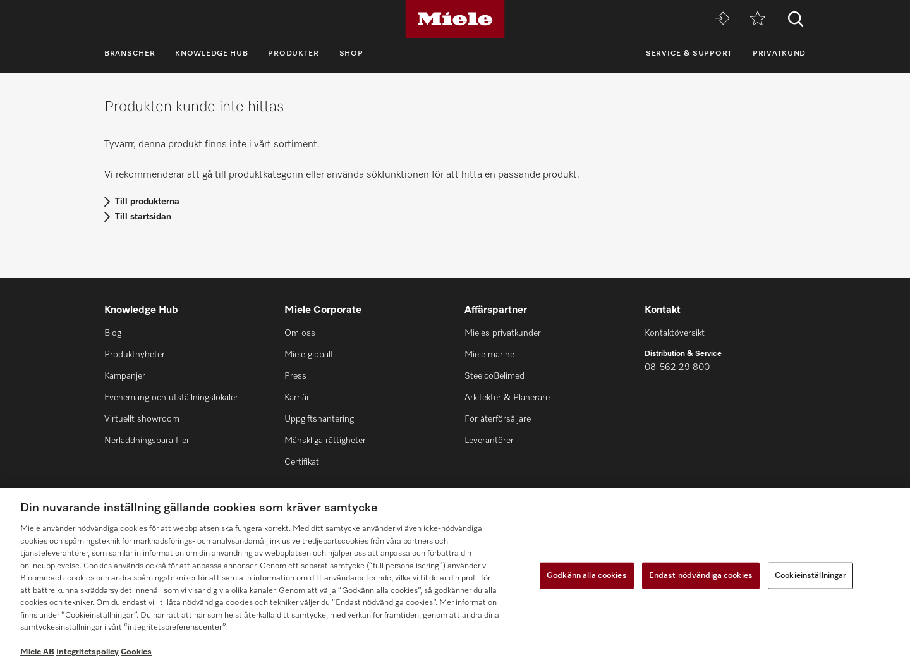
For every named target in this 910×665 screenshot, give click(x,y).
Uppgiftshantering (319, 419)
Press (295, 376)
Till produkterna (147, 201)
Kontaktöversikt (675, 333)
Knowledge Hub (211, 54)
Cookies (136, 652)
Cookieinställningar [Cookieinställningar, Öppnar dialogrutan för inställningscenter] (810, 575)
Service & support (689, 54)
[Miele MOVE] (722, 19)
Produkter (293, 54)
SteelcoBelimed (494, 376)
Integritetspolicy (87, 652)
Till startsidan (143, 216)
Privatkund (779, 54)
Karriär (297, 397)
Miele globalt (309, 354)
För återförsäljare (497, 419)
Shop (351, 54)
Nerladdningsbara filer (147, 440)
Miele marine (489, 354)
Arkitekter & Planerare (507, 397)
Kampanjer (124, 376)
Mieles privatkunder (502, 333)
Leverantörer (489, 440)
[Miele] (455, 19)
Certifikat (301, 462)
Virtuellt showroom (141, 419)
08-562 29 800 (677, 367)
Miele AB (37, 652)
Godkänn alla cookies (587, 575)
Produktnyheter (134, 354)
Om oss (299, 333)
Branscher (129, 54)
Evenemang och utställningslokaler (171, 397)
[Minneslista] (757, 19)
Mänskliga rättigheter (325, 440)
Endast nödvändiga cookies (701, 575)
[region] (455, 576)
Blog (112, 333)
